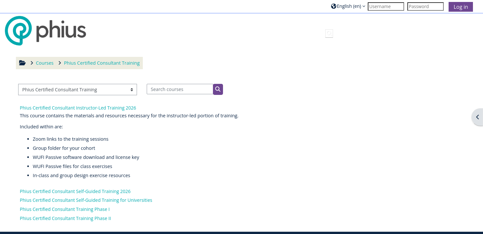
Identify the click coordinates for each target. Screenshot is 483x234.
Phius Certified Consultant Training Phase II (65, 218)
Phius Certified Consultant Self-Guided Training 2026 (75, 191)
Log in (460, 6)
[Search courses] (180, 89)
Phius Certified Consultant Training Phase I (65, 209)
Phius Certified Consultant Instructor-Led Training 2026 (78, 108)
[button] (348, 6)
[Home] (45, 30)
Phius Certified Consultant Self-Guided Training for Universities (86, 200)
